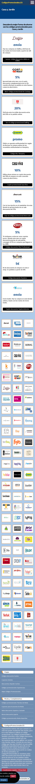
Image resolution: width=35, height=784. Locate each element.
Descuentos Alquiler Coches (11, 684)
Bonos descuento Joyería (10, 714)
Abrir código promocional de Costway (17, 92)
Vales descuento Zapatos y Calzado (13, 710)
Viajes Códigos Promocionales (11, 691)
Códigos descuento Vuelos (10, 676)
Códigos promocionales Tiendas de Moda (15, 703)
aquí (13, 776)
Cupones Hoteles (7, 680)
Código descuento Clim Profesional (17, 247)
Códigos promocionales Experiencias (13, 688)
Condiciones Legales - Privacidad (14, 770)
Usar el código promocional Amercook (17, 216)
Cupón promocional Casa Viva (17, 185)
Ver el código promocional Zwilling (17, 123)
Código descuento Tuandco (17, 278)
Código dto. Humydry (17, 154)
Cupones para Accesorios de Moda (13, 707)
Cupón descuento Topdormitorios (17, 309)
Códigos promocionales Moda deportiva (14, 718)
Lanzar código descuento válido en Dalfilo (17, 60)
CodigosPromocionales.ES (12, 2)
